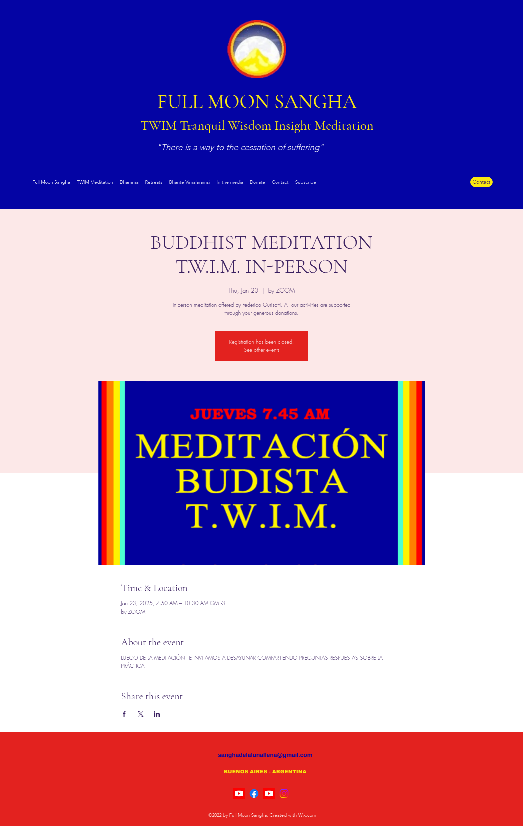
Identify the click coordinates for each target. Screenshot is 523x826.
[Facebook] (254, 793)
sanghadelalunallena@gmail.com (265, 755)
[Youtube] (239, 793)
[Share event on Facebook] (124, 714)
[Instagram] (284, 793)
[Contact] (481, 182)
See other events (262, 349)
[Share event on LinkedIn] (157, 714)
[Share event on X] (140, 714)
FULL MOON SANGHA (257, 102)
